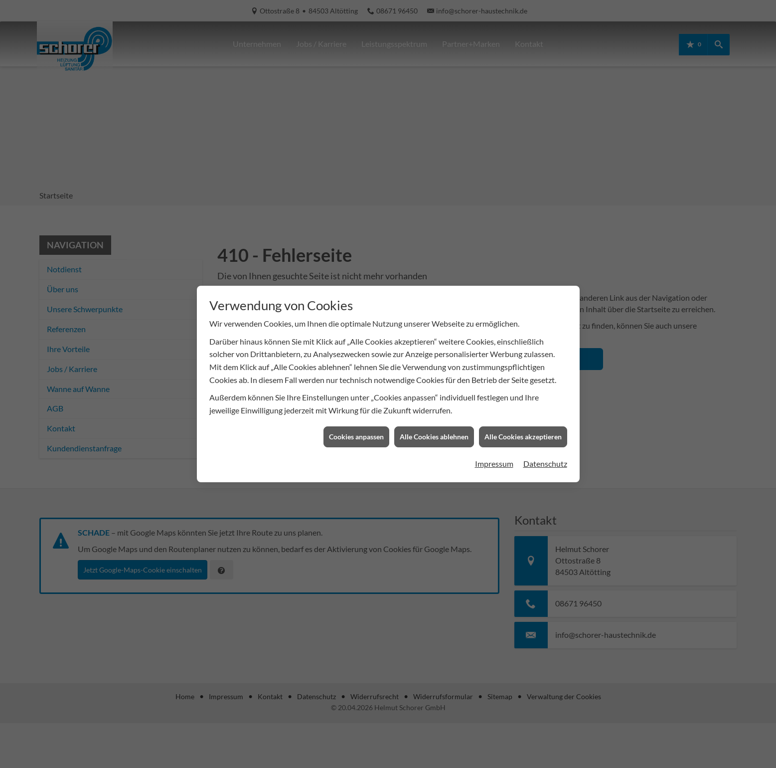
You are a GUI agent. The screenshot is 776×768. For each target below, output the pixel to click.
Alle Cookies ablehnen (434, 425)
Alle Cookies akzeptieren (523, 425)
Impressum (494, 452)
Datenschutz (545, 452)
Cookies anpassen (356, 425)
